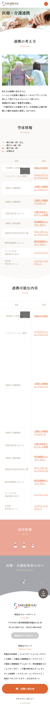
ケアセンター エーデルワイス (29, 673)
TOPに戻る (43, 594)
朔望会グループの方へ (24, 635)
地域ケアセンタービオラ (14, 678)
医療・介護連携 (15, 25)
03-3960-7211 (18, 627)
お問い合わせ (27, 688)
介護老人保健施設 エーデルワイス (42, 188)
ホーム (4, 25)
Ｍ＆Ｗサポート (33, 678)
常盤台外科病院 (41, 167)
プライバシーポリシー (25, 698)
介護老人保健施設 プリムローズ (42, 202)
